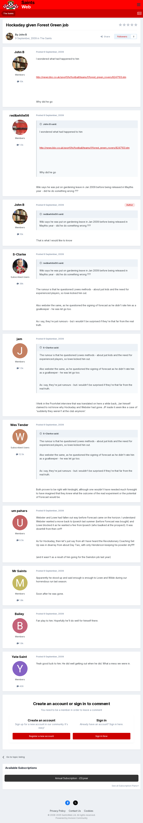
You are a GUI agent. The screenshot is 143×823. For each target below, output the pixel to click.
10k (20, 81)
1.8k (20, 600)
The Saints (46, 38)
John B (23, 34)
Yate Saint (19, 657)
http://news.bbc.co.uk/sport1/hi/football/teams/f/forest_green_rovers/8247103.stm (81, 77)
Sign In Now (101, 736)
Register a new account (41, 736)
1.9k (20, 643)
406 (20, 686)
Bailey (19, 614)
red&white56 (19, 115)
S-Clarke (19, 254)
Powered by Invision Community (72, 818)
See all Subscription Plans (125, 785)
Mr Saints (19, 571)
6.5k (20, 540)
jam (19, 339)
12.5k (20, 454)
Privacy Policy (58, 810)
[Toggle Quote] (41, 124)
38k (20, 283)
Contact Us (75, 810)
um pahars (19, 511)
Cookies (88, 810)
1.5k (20, 144)
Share (105, 36)
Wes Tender (19, 425)
